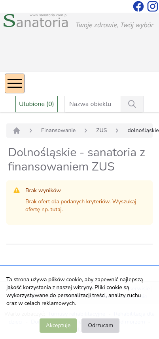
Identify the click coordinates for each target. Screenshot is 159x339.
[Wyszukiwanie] (132, 104)
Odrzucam (100, 325)
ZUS (101, 130)
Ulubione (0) (36, 104)
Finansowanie (58, 130)
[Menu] (15, 83)
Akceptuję (58, 325)
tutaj (56, 209)
